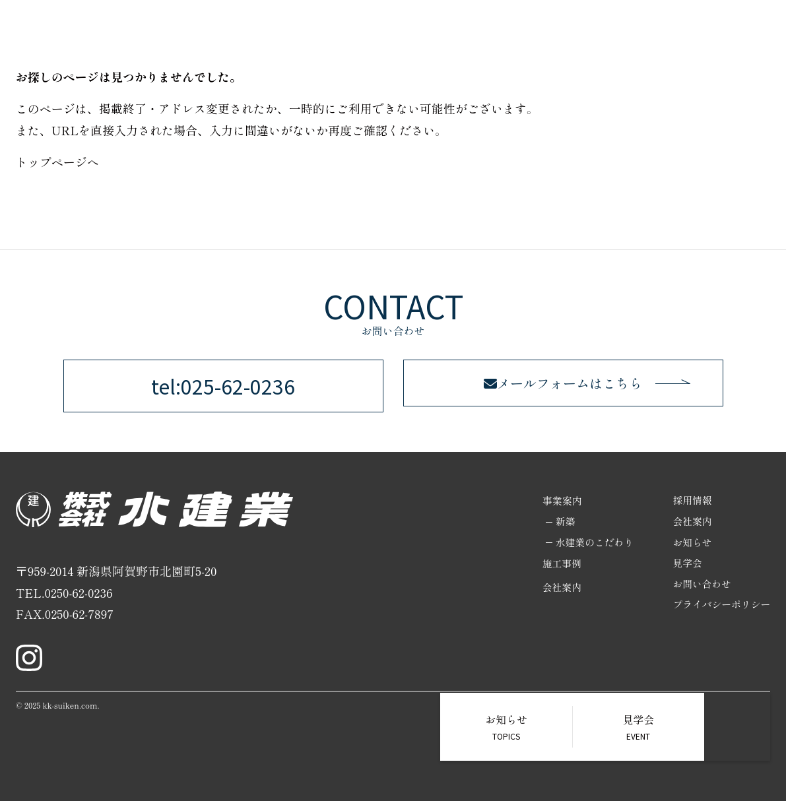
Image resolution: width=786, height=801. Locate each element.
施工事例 (559, 564)
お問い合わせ (701, 585)
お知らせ (691, 543)
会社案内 (559, 588)
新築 (562, 522)
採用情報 (691, 500)
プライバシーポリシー (720, 606)
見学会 (686, 564)
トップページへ (57, 161)
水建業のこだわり (592, 543)
